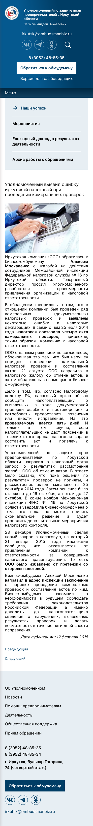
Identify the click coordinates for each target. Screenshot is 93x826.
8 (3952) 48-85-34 (23, 754)
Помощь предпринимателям (33, 705)
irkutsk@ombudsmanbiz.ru (47, 34)
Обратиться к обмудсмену (46, 67)
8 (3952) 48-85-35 (46, 57)
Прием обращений (23, 733)
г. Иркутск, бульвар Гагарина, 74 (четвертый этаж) (34, 764)
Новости (13, 697)
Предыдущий (16, 649)
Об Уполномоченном (25, 688)
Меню (10, 92)
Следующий (15, 658)
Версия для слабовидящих (46, 78)
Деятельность (18, 715)
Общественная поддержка (31, 723)
